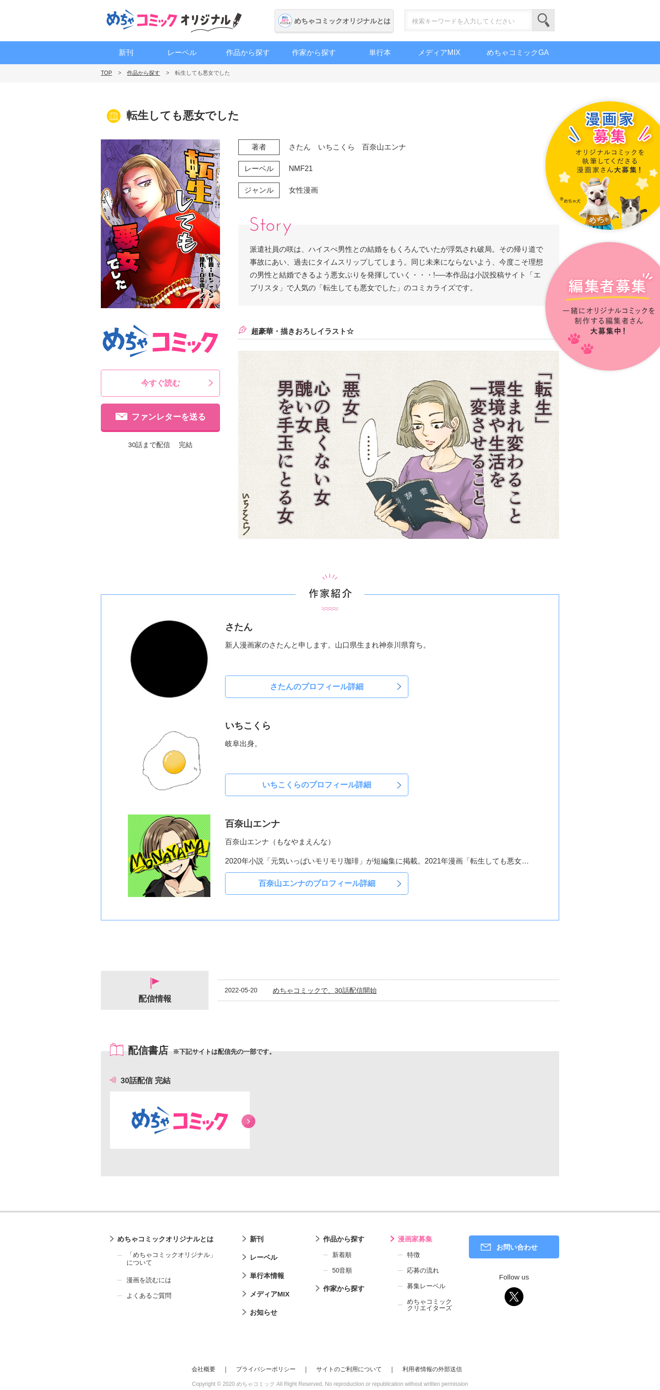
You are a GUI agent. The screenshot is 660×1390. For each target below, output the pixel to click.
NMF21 (301, 168)
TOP (106, 73)
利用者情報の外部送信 (432, 1369)
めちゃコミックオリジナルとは (342, 21)
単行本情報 (267, 1275)
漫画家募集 (415, 1238)
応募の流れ (423, 1270)
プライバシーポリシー (266, 1369)
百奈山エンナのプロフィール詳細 (316, 883)
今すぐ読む (160, 383)
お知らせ (263, 1312)
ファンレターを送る (169, 416)
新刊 (126, 52)
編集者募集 (601, 307)
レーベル (182, 52)
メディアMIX (439, 52)
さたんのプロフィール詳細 (316, 686)
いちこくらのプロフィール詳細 (316, 785)
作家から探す (314, 52)
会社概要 (203, 1369)
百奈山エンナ (384, 147)
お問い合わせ (517, 1247)
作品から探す (248, 52)
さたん (300, 147)
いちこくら (336, 147)
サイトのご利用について (349, 1369)
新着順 (342, 1255)
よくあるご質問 (148, 1295)
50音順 (342, 1270)
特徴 (413, 1255)
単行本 (380, 52)
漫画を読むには (148, 1280)
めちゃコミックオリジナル (174, 21)
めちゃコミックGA (518, 52)
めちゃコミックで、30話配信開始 (325, 990)
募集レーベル (426, 1286)
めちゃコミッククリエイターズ (429, 1304)
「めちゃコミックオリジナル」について (166, 1259)
